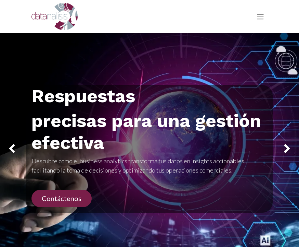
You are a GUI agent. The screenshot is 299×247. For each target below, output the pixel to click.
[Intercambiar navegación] (260, 16)
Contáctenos (61, 198)
